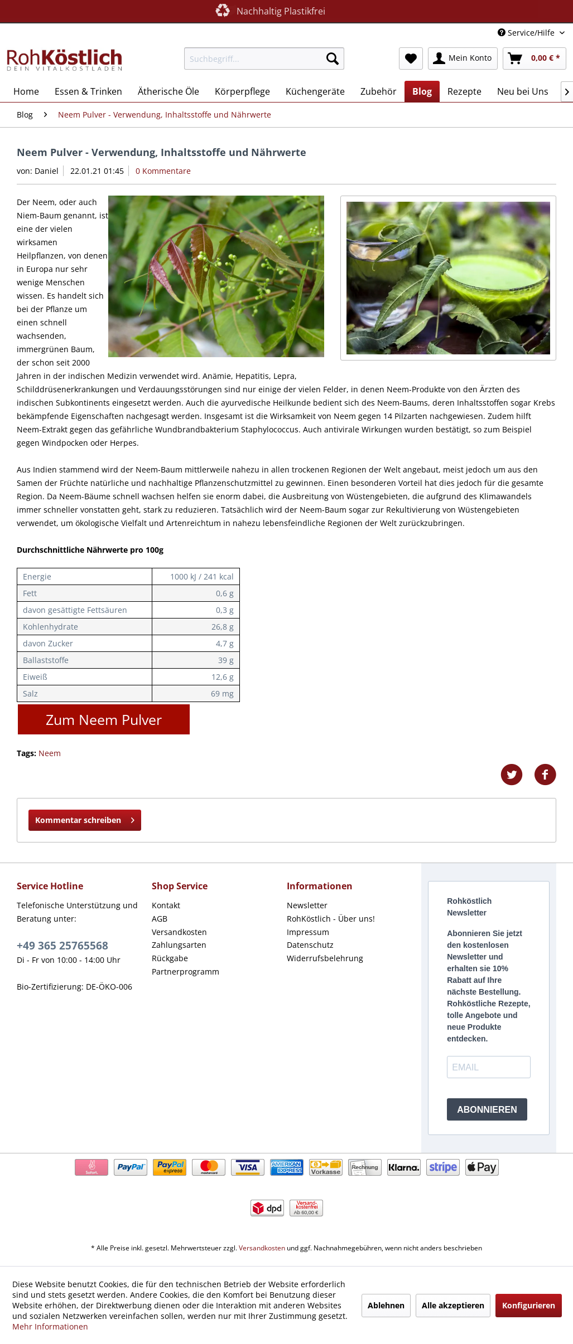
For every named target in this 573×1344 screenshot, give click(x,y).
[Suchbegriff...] (264, 58)
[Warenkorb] (534, 58)
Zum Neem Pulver (104, 719)
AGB (159, 918)
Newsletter (307, 905)
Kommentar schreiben (84, 818)
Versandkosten (179, 932)
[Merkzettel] (411, 58)
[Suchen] (332, 58)
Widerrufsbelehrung (325, 958)
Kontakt (166, 905)
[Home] (26, 91)
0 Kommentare (163, 170)
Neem (49, 753)
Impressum (308, 932)
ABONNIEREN (487, 1109)
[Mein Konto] (463, 58)
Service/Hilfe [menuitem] (527, 32)
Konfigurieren (528, 1305)
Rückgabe (170, 958)
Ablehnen (386, 1305)
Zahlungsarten (179, 944)
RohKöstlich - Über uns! (331, 918)
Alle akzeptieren (453, 1305)
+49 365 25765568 (62, 945)
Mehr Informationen (50, 1326)
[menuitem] (264, 58)
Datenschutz (310, 944)
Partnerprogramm (185, 971)
